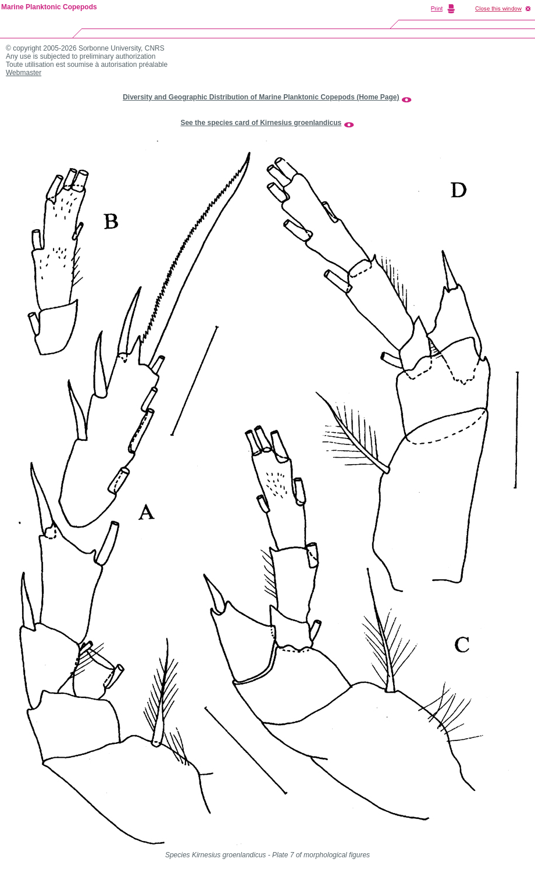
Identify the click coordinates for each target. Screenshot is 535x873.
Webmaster (23, 73)
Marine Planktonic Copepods (49, 7)
